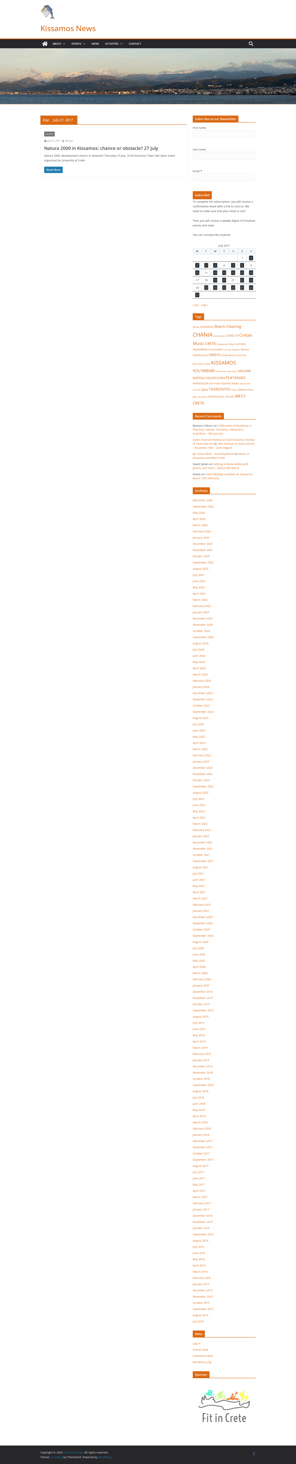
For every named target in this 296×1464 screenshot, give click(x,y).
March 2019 (200, 1047)
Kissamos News (68, 28)
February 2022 (202, 830)
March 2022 (200, 824)
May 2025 (199, 587)
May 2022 (199, 811)
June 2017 (199, 1178)
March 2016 (200, 1271)
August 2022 (200, 792)
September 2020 (203, 935)
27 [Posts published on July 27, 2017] (224, 287)
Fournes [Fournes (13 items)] (227, 349)
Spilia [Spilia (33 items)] (204, 389)
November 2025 (203, 550)
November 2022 (203, 774)
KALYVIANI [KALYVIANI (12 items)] (241, 355)
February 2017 (202, 1203)
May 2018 (199, 1110)
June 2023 (199, 730)
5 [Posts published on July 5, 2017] (215, 265)
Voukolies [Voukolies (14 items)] (202, 396)
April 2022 (199, 817)
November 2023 (203, 699)
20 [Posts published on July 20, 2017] (224, 280)
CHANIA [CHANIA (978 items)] (203, 334)
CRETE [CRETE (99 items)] (210, 343)
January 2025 (201, 612)
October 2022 (201, 780)
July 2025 (198, 575)
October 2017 (201, 1153)
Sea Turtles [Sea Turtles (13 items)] (245, 383)
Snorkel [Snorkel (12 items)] (196, 390)
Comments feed (203, 1356)
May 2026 (199, 512)
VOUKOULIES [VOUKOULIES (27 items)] (216, 396)
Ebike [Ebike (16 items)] (231, 344)
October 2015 (201, 1303)
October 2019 (201, 1004)
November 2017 (203, 1147)
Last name (199, 149)
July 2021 (198, 873)
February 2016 (202, 1278)
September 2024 (203, 637)
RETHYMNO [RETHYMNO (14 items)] (215, 383)
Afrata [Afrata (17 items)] (196, 327)
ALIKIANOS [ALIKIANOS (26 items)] (207, 327)
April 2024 (199, 668)
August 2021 (200, 867)
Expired (49, 134)
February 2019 (202, 1054)
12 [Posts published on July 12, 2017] (215, 272)
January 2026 (201, 537)
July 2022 (198, 799)
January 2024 (201, 687)
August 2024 (200, 643)
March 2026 (200, 525)
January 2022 (201, 836)
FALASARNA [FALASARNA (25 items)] (200, 349)
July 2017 (198, 1172)
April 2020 (199, 967)
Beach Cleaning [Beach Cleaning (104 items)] (227, 326)
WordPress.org (202, 1362)
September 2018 (203, 1085)
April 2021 (199, 892)
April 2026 (199, 519)
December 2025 (203, 544)
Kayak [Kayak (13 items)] (207, 363)
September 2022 (203, 786)
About (56, 43)
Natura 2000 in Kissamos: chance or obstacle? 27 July (101, 148)
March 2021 (200, 898)
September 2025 (203, 562)
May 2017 (199, 1184)
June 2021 (199, 879)
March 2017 (200, 1197)
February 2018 (202, 1128)
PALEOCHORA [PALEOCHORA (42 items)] (215, 378)
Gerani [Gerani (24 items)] (245, 349)
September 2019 (203, 1010)
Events (76, 43)
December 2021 (203, 842)
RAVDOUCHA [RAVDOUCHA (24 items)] (201, 383)
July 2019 (198, 1023)
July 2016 (198, 1247)
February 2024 (202, 680)
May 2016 (199, 1259)
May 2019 (199, 1035)
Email (197, 171)
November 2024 (203, 624)
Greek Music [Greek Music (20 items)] (228, 355)
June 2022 (199, 805)
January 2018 (201, 1135)
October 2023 (201, 705)
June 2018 (199, 1103)
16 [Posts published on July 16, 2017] (251, 272)
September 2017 (203, 1159)
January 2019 (201, 1060)
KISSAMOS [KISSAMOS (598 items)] (223, 362)
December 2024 (203, 618)
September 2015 (203, 1309)
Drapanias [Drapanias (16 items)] (222, 344)
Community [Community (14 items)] (219, 335)
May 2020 (199, 960)
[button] (63, 43)
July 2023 (198, 724)
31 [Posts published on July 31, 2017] (197, 295)
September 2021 (203, 861)
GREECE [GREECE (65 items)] (214, 355)
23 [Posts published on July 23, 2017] (251, 280)
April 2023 (199, 743)
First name (199, 128)
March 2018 (200, 1122)
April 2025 (199, 593)
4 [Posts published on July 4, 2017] (206, 265)
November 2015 (203, 1296)
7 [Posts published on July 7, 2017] (233, 265)
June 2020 (199, 954)
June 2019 (199, 1029)
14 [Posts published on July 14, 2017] (233, 272)
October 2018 (201, 1079)
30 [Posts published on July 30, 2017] (251, 287)
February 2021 (202, 904)
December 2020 (203, 917)
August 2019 (200, 1016)
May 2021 (199, 886)
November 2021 (203, 848)
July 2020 (198, 948)
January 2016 (201, 1284)
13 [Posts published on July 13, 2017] (224, 272)
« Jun (196, 305)
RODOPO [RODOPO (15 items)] (226, 383)
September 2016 (203, 1234)
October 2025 (201, 556)
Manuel (69, 140)
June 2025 (199, 581)
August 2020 (200, 942)
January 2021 (201, 911)
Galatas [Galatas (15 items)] (236, 349)
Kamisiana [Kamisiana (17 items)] (198, 363)
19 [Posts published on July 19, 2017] (215, 280)
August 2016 (200, 1240)
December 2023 (203, 693)
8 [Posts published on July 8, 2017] (242, 265)
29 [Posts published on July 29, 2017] (242, 287)
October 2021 (201, 855)
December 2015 (203, 1290)
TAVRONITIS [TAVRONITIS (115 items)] (219, 389)
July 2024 (198, 649)
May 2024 (199, 662)
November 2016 (203, 1222)
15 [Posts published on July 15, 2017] (242, 272)
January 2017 (201, 1209)
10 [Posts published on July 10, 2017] (197, 272)
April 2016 (199, 1265)
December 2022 (203, 768)
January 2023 (201, 761)
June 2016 (199, 1253)
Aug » (204, 305)
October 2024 (201, 631)
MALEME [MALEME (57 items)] (244, 371)
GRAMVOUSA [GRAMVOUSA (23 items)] (200, 355)
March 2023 (200, 749)
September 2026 (203, 506)
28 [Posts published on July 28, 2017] (233, 287)
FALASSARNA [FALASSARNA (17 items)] (215, 349)
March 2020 (200, 973)
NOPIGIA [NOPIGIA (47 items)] (199, 378)
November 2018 (203, 1072)
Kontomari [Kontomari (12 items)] (221, 371)
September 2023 (203, 712)
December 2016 (203, 1215)
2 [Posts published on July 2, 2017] (251, 258)
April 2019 (199, 1041)
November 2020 (203, 923)
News (95, 43)
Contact (135, 43)
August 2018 (200, 1091)
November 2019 (203, 998)
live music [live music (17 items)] (232, 371)
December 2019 (203, 991)
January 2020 (201, 985)
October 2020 (201, 929)
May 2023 (199, 736)
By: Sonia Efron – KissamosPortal (213, 454)
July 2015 (198, 1321)
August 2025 (200, 568)
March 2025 (200, 600)
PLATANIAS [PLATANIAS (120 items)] (235, 377)
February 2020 (202, 979)
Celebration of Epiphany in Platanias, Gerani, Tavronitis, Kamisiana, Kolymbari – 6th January (222, 429)
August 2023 (200, 718)
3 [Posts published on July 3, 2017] (197, 265)
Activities (112, 43)
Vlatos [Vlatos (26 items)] (242, 389)
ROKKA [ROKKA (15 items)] (235, 383)
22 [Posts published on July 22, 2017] (242, 280)
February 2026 (202, 531)
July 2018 (198, 1097)
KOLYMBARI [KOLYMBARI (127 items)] (204, 370)
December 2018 (203, 1066)
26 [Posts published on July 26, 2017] (215, 287)
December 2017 (203, 1141)
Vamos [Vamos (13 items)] (234, 389)
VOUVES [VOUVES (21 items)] (229, 396)
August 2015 (200, 1315)
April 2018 (199, 1116)
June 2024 (199, 656)
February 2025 (202, 606)
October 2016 (201, 1228)
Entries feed (200, 1349)
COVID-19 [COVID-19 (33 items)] (232, 335)
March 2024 (200, 674)
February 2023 (202, 755)
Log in (196, 1343)
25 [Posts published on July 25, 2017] (206, 287)
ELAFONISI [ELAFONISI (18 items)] (240, 344)
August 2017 (200, 1166)
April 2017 (199, 1191)
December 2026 (203, 500)
